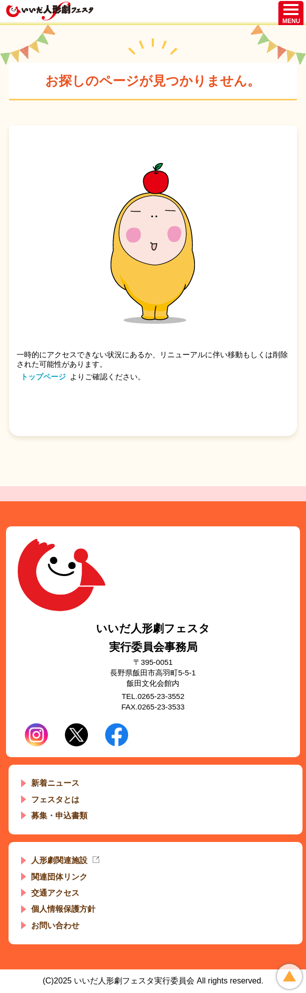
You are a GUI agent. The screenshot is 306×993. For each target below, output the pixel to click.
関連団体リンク (59, 877)
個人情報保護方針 (63, 909)
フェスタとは (55, 799)
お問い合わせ (55, 925)
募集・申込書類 (59, 815)
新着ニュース (55, 783)
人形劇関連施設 (59, 860)
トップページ (43, 376)
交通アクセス (55, 893)
